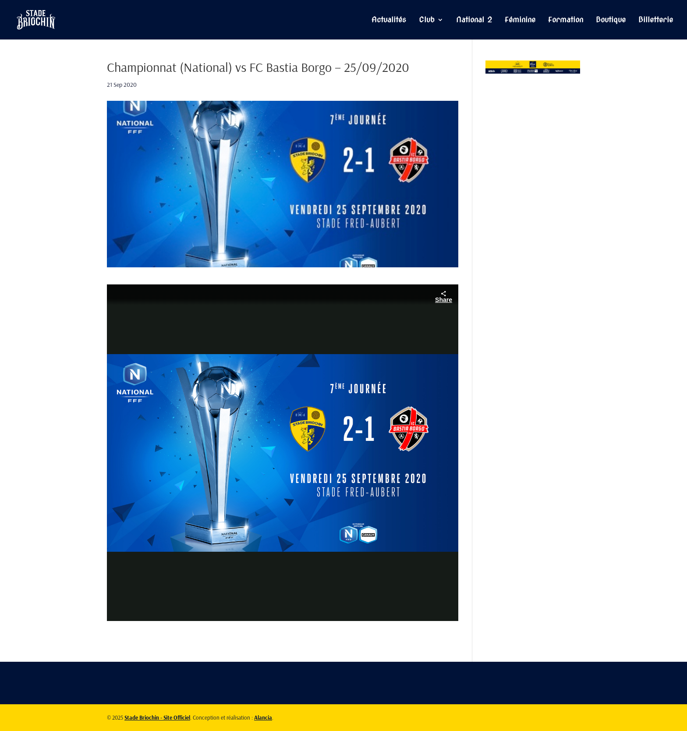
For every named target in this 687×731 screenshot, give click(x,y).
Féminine (520, 20)
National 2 (474, 20)
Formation (565, 20)
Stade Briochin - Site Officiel (157, 717)
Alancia (263, 717)
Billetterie (655, 20)
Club (427, 20)
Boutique (611, 20)
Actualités (389, 20)
